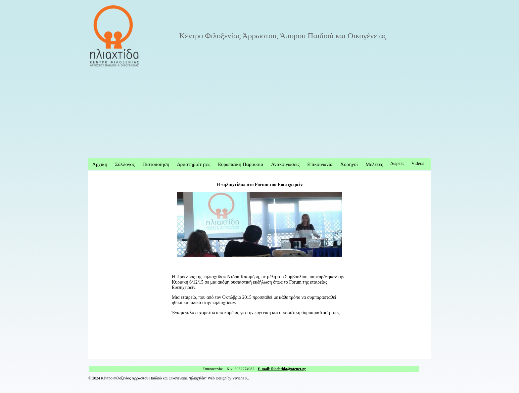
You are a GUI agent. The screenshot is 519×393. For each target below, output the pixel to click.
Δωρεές (397, 163)
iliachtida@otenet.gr (288, 369)
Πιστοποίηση (155, 164)
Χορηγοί (349, 164)
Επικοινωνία (320, 164)
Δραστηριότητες (194, 164)
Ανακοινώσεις (285, 164)
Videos (417, 163)
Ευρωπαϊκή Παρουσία (240, 164)
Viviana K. (240, 378)
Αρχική (100, 164)
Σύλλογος (125, 164)
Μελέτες (374, 164)
